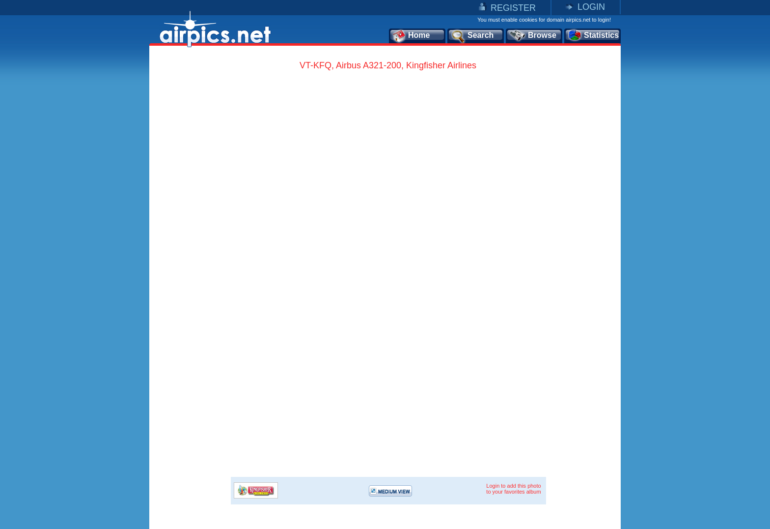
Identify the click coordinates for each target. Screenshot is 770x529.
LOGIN (591, 7)
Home (411, 36)
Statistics (593, 36)
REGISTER (513, 8)
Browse (532, 36)
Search (472, 36)
